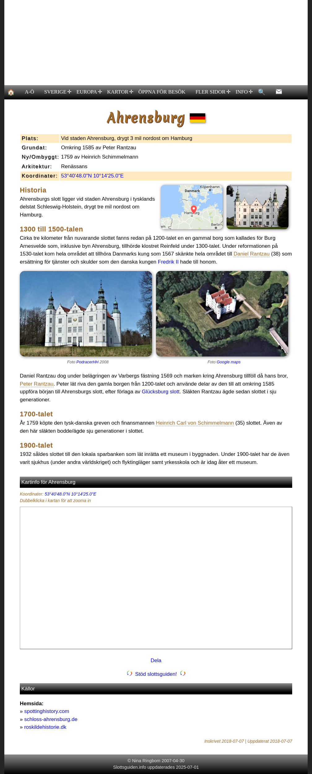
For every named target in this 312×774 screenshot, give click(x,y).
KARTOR (120, 92)
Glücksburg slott (161, 392)
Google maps (228, 362)
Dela (156, 660)
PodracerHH (87, 362)
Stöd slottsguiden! (156, 674)
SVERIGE (57, 92)
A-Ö (29, 92)
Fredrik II (168, 262)
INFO (244, 92)
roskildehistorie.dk (45, 727)
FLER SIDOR (213, 92)
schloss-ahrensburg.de (50, 719)
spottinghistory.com (46, 711)
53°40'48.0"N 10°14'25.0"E (92, 176)
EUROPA (89, 92)
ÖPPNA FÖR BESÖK (161, 92)
